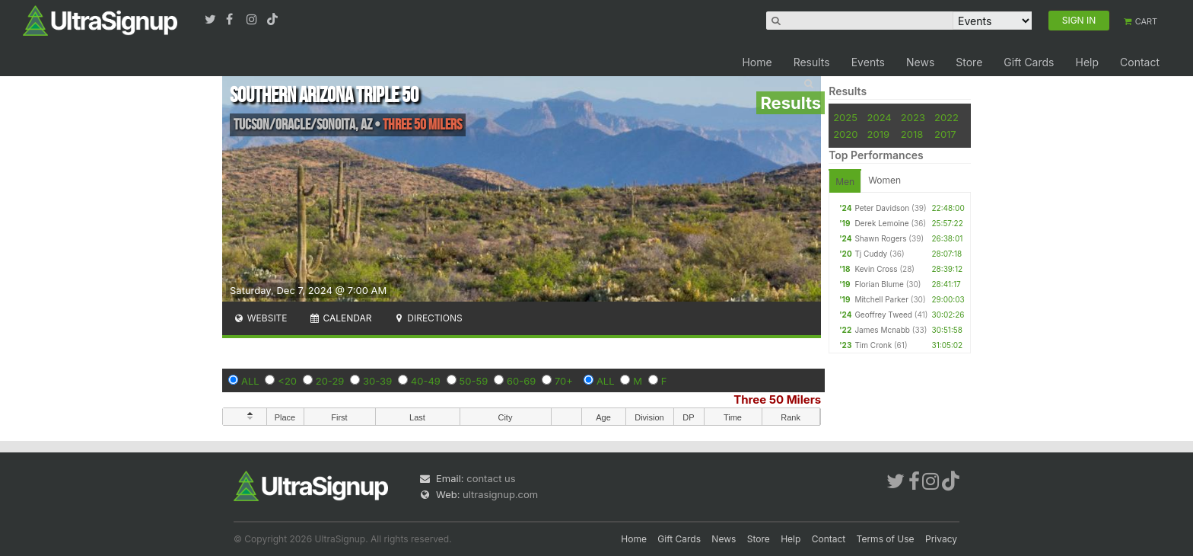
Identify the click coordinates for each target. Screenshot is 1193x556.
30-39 (377, 381)
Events (868, 62)
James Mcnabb (882, 329)
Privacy (941, 539)
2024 (879, 117)
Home (756, 62)
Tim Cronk (873, 345)
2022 (946, 117)
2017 (945, 134)
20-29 (330, 381)
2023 (913, 117)
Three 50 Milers (777, 399)
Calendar (340, 318)
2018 (912, 134)
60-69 (521, 381)
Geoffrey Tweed (883, 314)
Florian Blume (878, 284)
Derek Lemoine (881, 223)
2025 (845, 117)
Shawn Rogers (880, 238)
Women (884, 180)
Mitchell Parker (881, 299)
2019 (878, 134)
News (920, 62)
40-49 (426, 381)
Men (844, 181)
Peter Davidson (881, 207)
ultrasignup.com (500, 494)
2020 (845, 134)
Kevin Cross (875, 268)
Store (969, 62)
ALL (250, 381)
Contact (1140, 62)
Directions (427, 318)
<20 (287, 381)
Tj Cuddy (870, 253)
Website (260, 318)
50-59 (474, 381)
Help (1087, 62)
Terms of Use (886, 539)
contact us (490, 478)
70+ (564, 381)
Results (812, 62)
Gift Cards (1029, 62)
